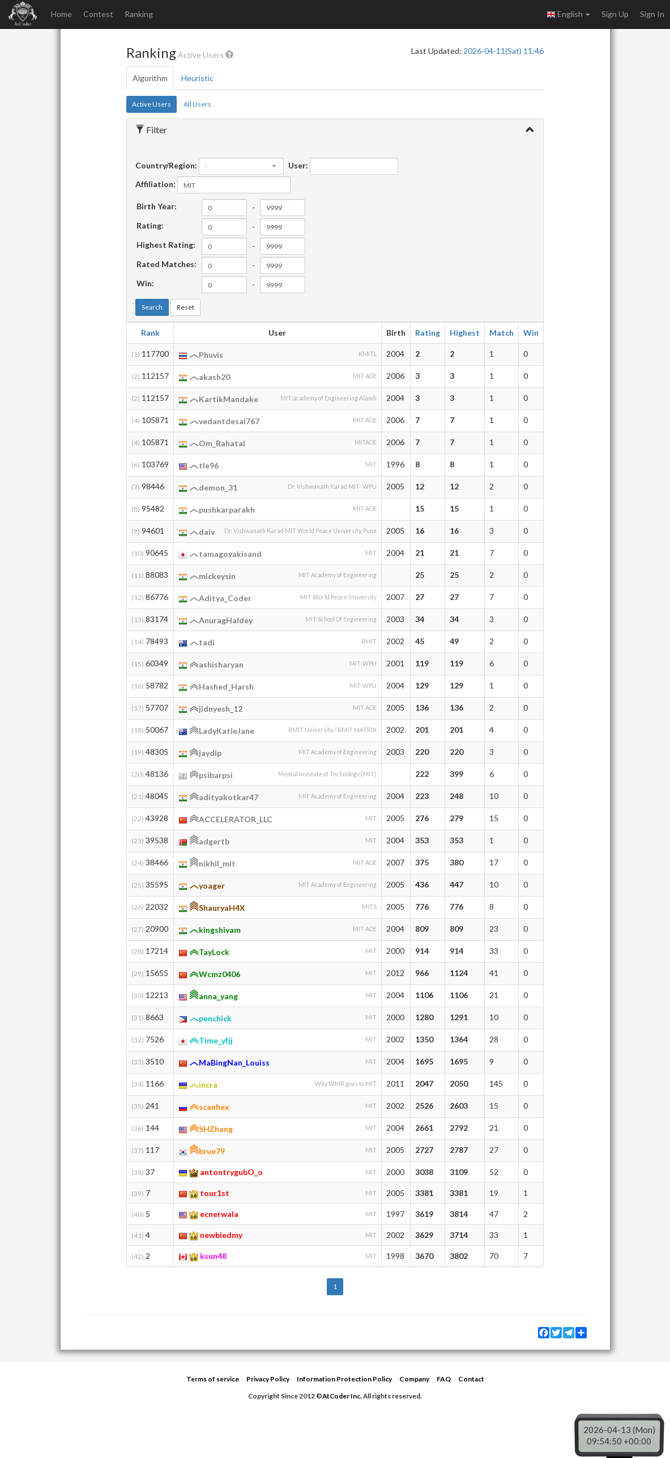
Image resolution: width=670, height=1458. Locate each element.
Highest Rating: (165, 245)
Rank (150, 332)
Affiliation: (155, 184)
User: (298, 165)
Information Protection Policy (344, 1379)
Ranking (139, 14)
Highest (465, 332)
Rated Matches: (166, 264)
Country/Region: (166, 165)
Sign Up (615, 14)
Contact (471, 1379)
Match (501, 332)
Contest (98, 14)
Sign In (652, 14)
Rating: (150, 225)
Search (152, 307)
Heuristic (197, 78)
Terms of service (212, 1379)
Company (414, 1379)
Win (531, 332)
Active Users (151, 104)
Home (61, 14)
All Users (197, 104)
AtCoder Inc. (342, 1396)
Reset (185, 307)
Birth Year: (156, 206)
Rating (427, 332)
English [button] (568, 14)
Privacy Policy (267, 1379)
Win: (145, 283)
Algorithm (150, 78)
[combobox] (241, 166)
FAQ (444, 1379)
